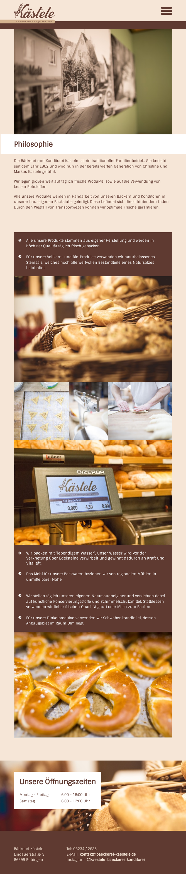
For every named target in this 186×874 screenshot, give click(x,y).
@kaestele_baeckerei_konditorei (116, 859)
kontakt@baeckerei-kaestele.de (108, 854)
